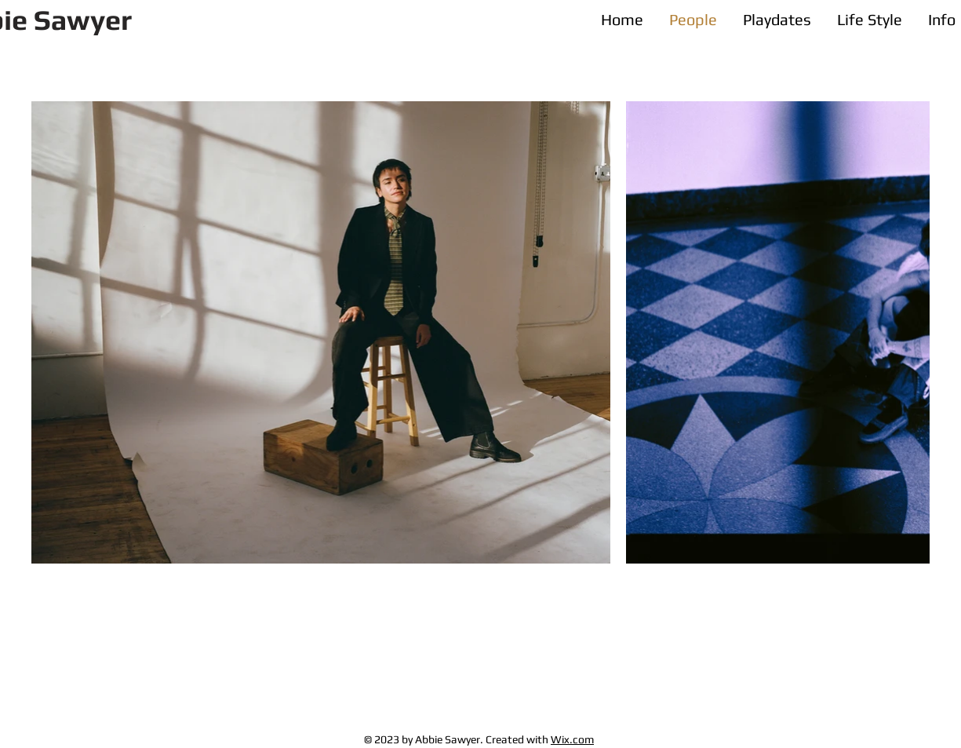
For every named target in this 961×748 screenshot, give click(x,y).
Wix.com (572, 739)
